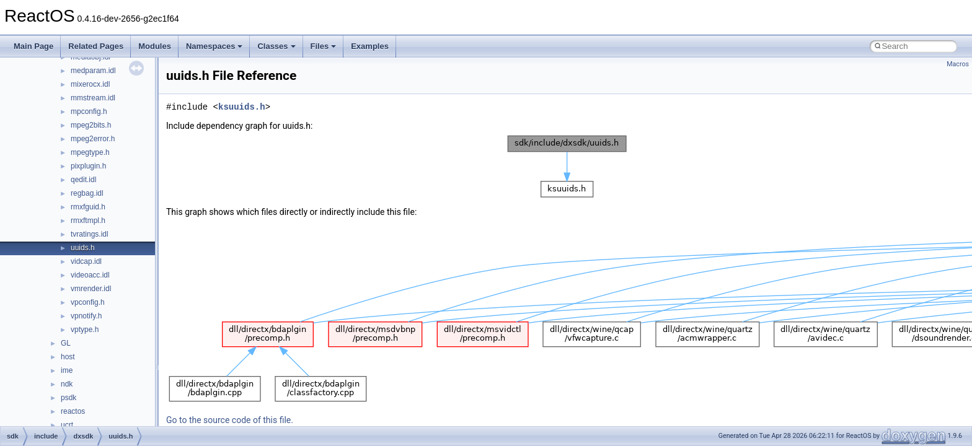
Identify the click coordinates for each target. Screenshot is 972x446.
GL (66, 343)
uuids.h (83, 247)
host (68, 356)
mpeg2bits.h (91, 125)
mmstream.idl (93, 98)
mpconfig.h (89, 111)
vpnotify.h (86, 316)
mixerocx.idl (90, 84)
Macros (958, 64)
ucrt (67, 425)
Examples (370, 46)
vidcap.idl (86, 261)
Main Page (33, 46)
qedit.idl (83, 179)
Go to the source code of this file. (229, 420)
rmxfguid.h (88, 207)
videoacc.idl (90, 275)
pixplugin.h (88, 166)
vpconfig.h (88, 302)
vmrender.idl (91, 288)
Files (324, 46)
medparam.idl (93, 70)
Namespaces (214, 46)
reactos (73, 411)
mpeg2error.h (93, 138)
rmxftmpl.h (88, 220)
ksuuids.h (241, 107)
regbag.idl (87, 193)
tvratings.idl (89, 234)
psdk (68, 397)
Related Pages (95, 46)
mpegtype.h (90, 152)
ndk (67, 384)
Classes (276, 46)
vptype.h (85, 329)
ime (67, 370)
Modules (154, 46)
